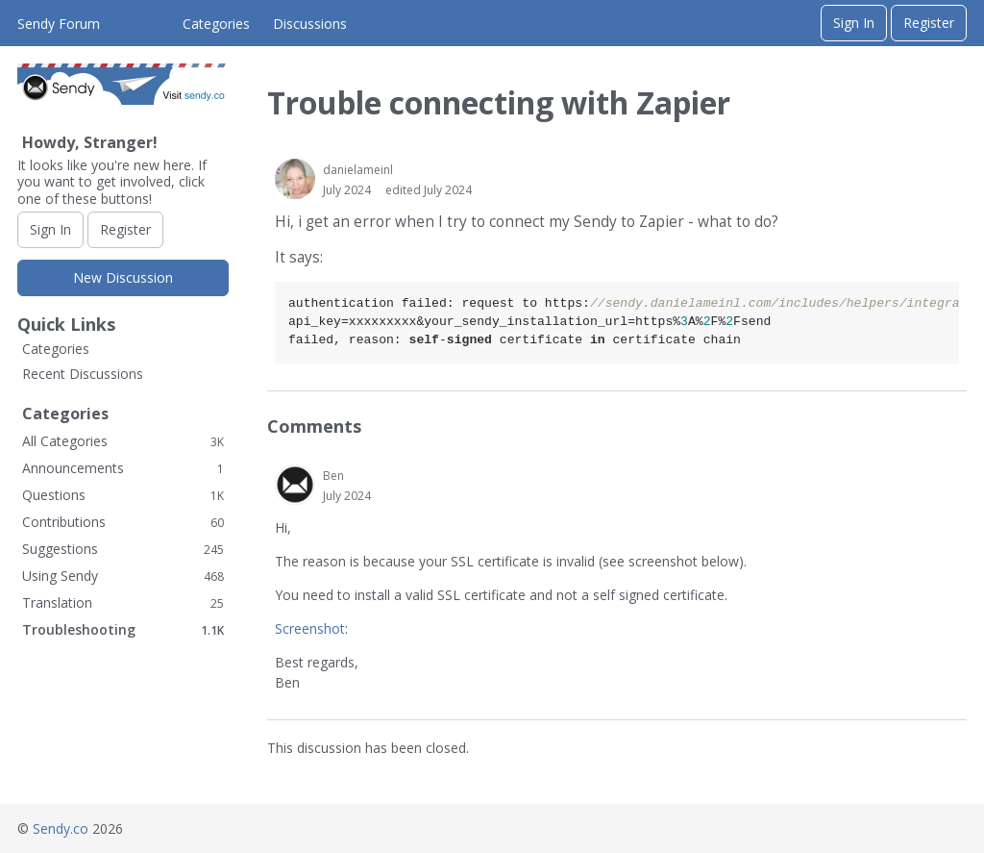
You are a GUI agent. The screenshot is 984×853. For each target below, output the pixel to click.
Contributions (123, 522)
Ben (333, 475)
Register (928, 22)
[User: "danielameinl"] (295, 179)
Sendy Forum (58, 23)
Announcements (123, 468)
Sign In (853, 22)
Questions (123, 495)
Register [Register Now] (125, 229)
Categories (216, 23)
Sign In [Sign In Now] (50, 229)
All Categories (123, 441)
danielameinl (358, 170)
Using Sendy (123, 575)
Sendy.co (60, 828)
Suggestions (123, 548)
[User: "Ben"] (295, 484)
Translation (123, 602)
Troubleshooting (123, 629)
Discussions (310, 23)
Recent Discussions (82, 373)
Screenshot (310, 628)
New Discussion (123, 277)
